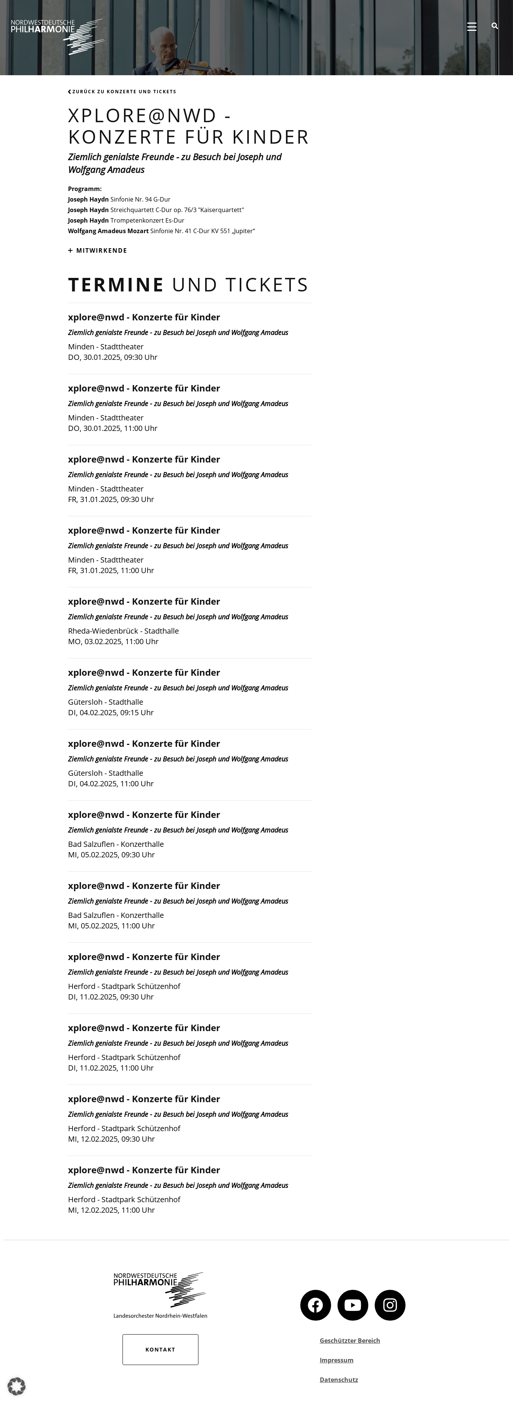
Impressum (337, 1360)
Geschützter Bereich (350, 1340)
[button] (16, 1386)
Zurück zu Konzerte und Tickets (122, 91)
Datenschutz (339, 1380)
